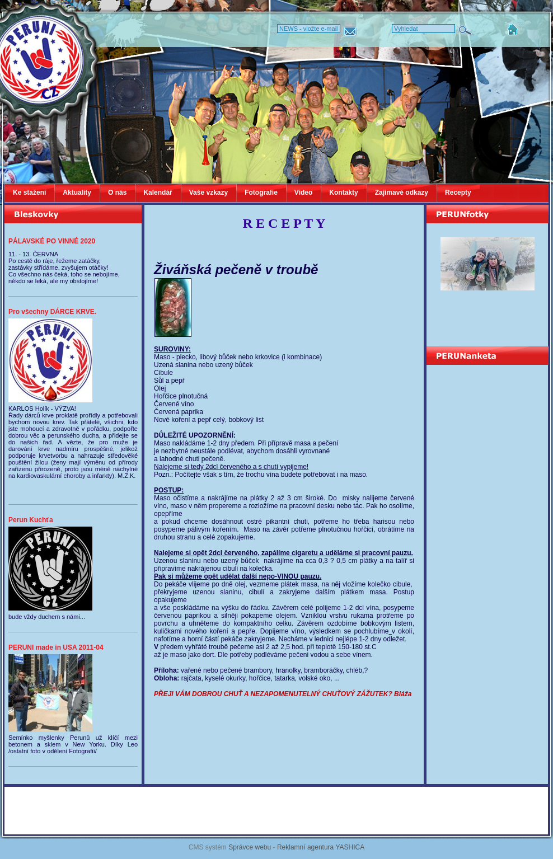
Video (303, 192)
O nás (117, 192)
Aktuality (77, 192)
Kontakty (343, 192)
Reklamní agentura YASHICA (320, 847)
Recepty (458, 192)
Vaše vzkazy (208, 192)
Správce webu (249, 847)
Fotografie (261, 192)
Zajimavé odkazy (401, 192)
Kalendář (157, 192)
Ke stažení (29, 192)
